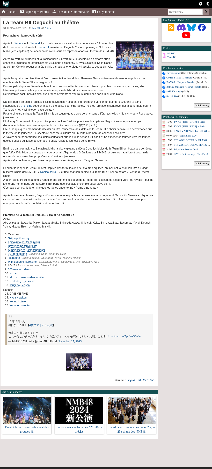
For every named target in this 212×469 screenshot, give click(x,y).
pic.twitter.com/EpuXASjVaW (123, 336)
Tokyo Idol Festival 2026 (186, 149)
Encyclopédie (103, 11)
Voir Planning (202, 105)
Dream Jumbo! (173, 73)
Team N (18, 43)
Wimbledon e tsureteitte (22, 261)
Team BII (43, 47)
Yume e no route (20, 305)
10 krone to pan (17, 253)
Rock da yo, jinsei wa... (24, 281)
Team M (35, 43)
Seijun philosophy (18, 238)
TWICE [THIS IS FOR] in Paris (189, 121)
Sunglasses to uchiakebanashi (26, 249)
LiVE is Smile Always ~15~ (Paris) (191, 154)
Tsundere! (14, 257)
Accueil (9, 11)
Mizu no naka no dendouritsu (27, 277)
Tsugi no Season (20, 285)
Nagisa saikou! (49, 171)
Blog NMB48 (134, 380)
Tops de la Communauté (70, 11)
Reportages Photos (34, 11)
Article (48, 28)
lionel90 (36, 28)
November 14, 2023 (70, 341)
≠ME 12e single (174, 91)
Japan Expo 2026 (188, 135)
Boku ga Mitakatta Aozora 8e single (183, 86)
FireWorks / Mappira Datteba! (180, 82)
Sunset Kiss (172, 96)
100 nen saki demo (19, 269)
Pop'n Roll (148, 380)
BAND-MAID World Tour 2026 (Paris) (193, 131)
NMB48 (171, 53)
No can (14, 273)
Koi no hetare (18, 301)
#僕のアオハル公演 (41, 325)
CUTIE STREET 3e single (179, 77)
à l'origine (26, 105)
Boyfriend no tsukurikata (22, 246)
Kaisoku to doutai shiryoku (24, 242)
